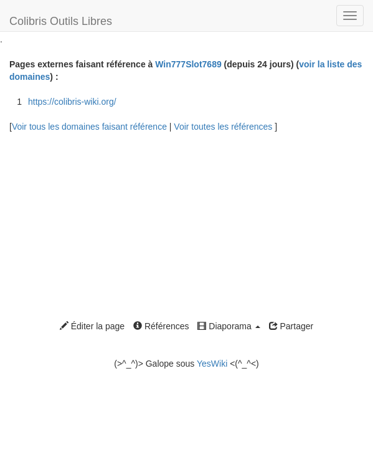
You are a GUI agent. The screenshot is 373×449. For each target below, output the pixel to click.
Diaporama (228, 326)
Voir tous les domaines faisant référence (90, 127)
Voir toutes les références (224, 127)
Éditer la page (92, 326)
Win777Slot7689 (188, 64)
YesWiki (212, 364)
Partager (291, 326)
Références (161, 326)
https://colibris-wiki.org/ (72, 102)
